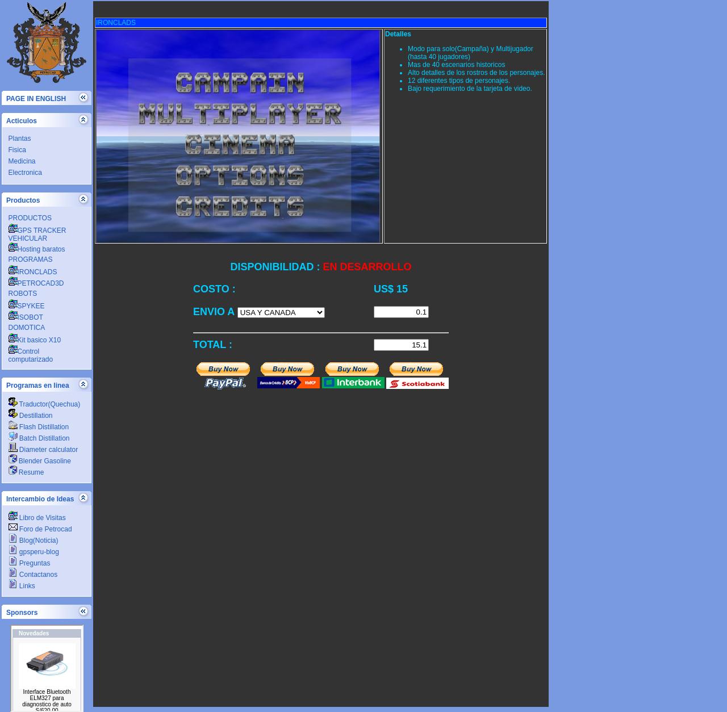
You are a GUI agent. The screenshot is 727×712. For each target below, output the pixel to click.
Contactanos (33, 575)
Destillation (31, 416)
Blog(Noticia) (34, 541)
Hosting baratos (37, 249)
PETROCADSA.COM (46, 668)
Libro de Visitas (37, 518)
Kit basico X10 (35, 340)
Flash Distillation (39, 427)
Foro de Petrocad (40, 529)
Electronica (25, 173)
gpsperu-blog (34, 552)
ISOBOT (26, 317)
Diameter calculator (43, 450)
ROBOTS (23, 294)
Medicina (22, 161)
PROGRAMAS (31, 259)
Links (22, 586)
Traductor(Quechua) (45, 404)
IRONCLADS (33, 272)
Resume (26, 472)
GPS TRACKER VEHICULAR (37, 234)
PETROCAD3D (36, 283)
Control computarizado (31, 355)
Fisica (17, 150)
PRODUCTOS (30, 218)
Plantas (20, 139)
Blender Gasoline (40, 461)
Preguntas (30, 563)
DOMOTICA (27, 328)
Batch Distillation (39, 438)
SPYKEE (27, 306)
